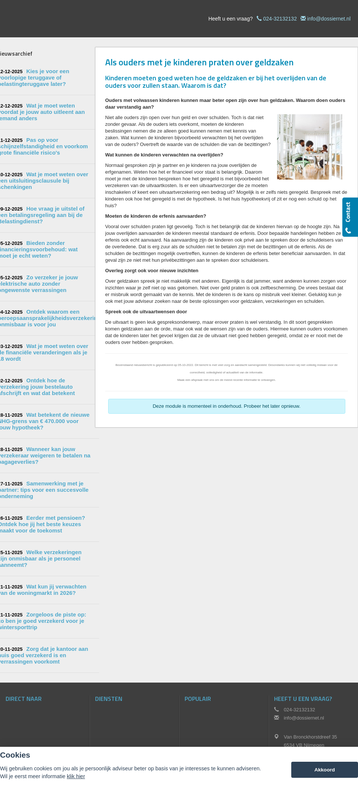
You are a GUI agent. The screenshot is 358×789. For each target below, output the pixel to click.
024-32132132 (280, 19)
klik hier (76, 776)
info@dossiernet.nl (329, 19)
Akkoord (324, 770)
